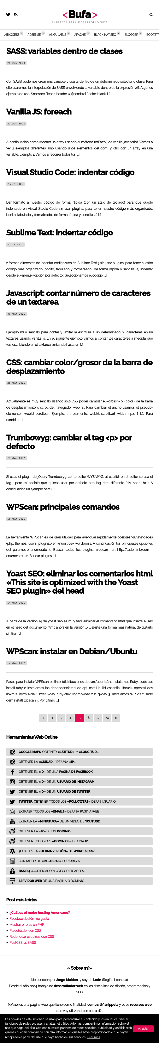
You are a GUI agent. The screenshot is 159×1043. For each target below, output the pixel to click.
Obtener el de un (50, 782)
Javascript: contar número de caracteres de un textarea (78, 298)
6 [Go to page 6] (89, 718)
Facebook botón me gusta (29, 919)
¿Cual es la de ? (50, 851)
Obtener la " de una (41, 762)
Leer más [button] (93, 1037)
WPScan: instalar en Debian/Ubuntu (71, 651)
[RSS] (16, 15)
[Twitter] (8, 15)
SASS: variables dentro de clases (64, 51)
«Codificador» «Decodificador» (45, 871)
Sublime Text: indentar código (59, 232)
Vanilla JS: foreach (38, 111)
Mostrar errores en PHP (27, 925)
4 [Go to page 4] (70, 718)
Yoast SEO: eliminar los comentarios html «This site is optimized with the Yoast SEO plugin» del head (79, 582)
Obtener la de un (38, 831)
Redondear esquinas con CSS (32, 937)
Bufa (79, 14)
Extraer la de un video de (53, 821)
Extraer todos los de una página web (52, 811)
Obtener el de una (49, 772)
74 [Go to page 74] (107, 718)
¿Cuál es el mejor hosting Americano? (40, 913)
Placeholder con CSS (25, 931)
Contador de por (43, 861)
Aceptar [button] (143, 1028)
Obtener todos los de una (47, 841)
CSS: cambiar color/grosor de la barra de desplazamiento (79, 367)
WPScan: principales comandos (62, 507)
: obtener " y (52, 752)
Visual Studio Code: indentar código (70, 172)
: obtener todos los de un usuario (61, 801)
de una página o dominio (45, 881)
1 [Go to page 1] (52, 718)
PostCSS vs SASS (23, 943)
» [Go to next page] (116, 718)
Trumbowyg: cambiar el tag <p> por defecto (69, 442)
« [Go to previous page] (43, 718)
